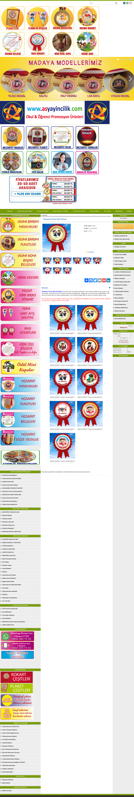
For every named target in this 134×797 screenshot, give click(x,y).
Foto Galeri (107, 211)
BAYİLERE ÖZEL (120, 226)
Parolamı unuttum (123, 340)
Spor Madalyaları (7, 612)
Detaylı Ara (123, 327)
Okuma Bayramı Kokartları (9, 501)
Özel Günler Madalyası (8, 615)
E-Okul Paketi (118, 294)
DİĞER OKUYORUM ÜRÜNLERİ (11, 494)
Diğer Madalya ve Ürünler (60, 211)
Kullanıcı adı (117, 333)
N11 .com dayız (6, 601)
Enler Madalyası (6, 618)
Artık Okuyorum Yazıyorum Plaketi (11, 478)
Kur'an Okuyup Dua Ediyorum (10, 749)
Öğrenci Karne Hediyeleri (9, 578)
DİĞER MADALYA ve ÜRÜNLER (11, 542)
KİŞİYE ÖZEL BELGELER (122, 239)
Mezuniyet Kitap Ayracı (8, 525)
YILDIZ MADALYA (7, 545)
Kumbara (4, 594)
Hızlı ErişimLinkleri (7, 772)
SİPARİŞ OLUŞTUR (120, 247)
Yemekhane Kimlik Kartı (121, 307)
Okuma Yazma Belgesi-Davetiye (10, 733)
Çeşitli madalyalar (7, 742)
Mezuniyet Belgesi (7, 515)
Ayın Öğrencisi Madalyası (9, 739)
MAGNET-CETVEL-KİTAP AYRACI (12, 491)
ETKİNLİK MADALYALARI (10, 539)
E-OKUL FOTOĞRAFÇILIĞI (123, 272)
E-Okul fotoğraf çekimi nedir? (122, 281)
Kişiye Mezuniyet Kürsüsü (9, 558)
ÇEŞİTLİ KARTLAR (8, 552)
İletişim (129, 211)
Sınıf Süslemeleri (6, 568)
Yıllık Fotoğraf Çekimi (120, 261)
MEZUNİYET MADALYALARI (10, 512)
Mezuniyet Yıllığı (119, 257)
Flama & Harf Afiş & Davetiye (10, 498)
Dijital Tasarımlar (7, 790)
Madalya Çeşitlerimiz (8, 768)
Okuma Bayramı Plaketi (8, 765)
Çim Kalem (5, 588)
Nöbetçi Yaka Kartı (120, 311)
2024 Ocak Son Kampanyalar (10, 608)
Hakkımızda (118, 211)
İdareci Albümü (119, 288)
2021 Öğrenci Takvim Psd (121, 301)
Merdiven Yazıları (7, 565)
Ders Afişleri (5, 562)
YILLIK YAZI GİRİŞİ (120, 254)
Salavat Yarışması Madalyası (9, 729)
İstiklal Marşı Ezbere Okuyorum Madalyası (13, 621)
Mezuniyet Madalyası (8, 746)
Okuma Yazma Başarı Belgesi (10, 485)
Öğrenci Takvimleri (120, 278)
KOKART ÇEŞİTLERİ (8, 549)
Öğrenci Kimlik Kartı (120, 304)
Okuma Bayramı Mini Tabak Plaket (11, 584)
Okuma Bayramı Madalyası (9, 475)
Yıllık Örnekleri (119, 264)
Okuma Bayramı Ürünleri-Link (10, 726)
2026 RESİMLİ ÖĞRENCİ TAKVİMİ (12, 488)
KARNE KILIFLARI (8, 481)
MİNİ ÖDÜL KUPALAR (8, 555)
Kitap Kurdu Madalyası (8, 755)
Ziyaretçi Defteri (94, 211)
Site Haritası (123, 218)
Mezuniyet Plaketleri (7, 779)
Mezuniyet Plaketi (7, 518)
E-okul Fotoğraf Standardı (122, 291)
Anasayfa (10, 211)
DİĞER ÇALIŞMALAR (121, 236)
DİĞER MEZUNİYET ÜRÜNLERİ (11, 531)
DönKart (4, 571)
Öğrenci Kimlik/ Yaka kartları (122, 275)
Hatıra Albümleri (119, 298)
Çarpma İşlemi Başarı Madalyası (10, 759)
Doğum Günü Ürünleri (8, 581)
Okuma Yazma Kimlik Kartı (9, 504)
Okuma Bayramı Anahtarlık (9, 591)
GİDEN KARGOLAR (8, 625)
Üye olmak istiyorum (123, 342)
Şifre (119, 336)
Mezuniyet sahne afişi (8, 522)
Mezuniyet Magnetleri (8, 528)
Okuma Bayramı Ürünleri (24, 211)
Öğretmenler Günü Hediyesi (9, 597)
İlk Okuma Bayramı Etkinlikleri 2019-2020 (13, 762)
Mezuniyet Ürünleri (42, 211)
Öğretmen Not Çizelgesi (121, 285)
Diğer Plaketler (6, 783)
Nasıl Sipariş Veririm (79, 211)
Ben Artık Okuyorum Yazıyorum (10, 752)
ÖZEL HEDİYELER (120, 318)
